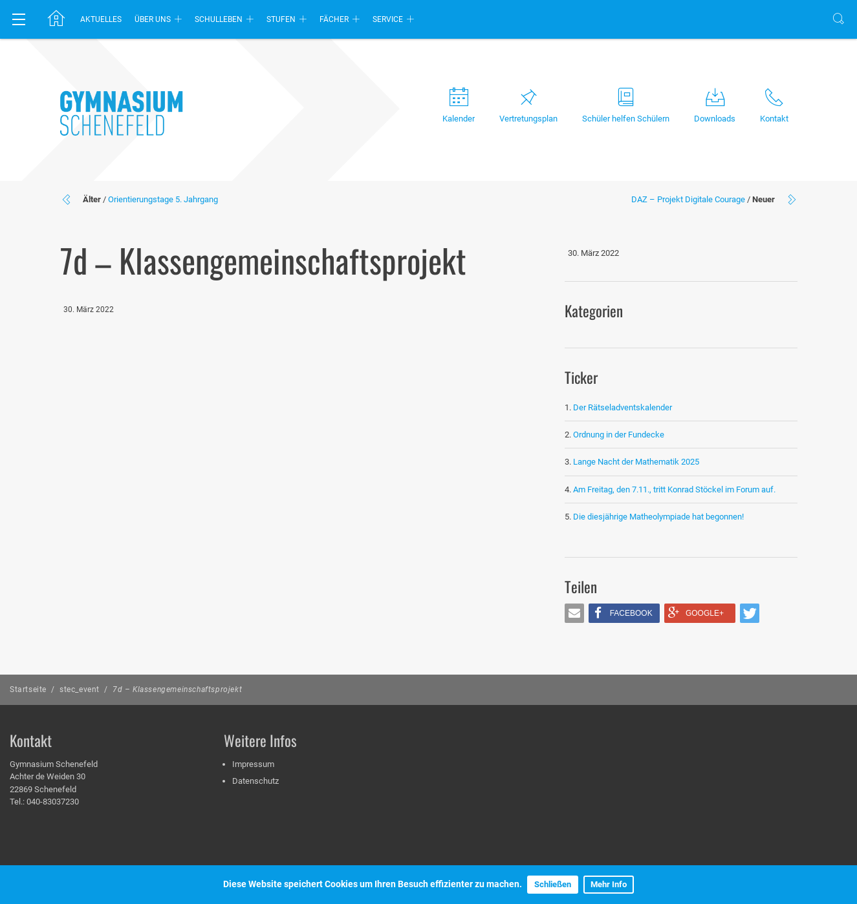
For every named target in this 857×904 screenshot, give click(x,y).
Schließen (552, 884)
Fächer (334, 19)
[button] (574, 613)
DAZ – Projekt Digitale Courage (688, 199)
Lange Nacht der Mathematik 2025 (636, 462)
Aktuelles (101, 19)
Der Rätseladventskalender (622, 407)
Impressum (253, 764)
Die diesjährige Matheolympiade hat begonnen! (658, 516)
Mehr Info (609, 884)
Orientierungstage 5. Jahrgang (163, 199)
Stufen (281, 19)
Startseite (28, 689)
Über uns (153, 19)
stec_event (80, 689)
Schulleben (219, 19)
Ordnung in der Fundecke (618, 434)
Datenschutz (255, 781)
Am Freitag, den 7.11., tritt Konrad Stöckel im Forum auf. (674, 489)
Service (388, 19)
